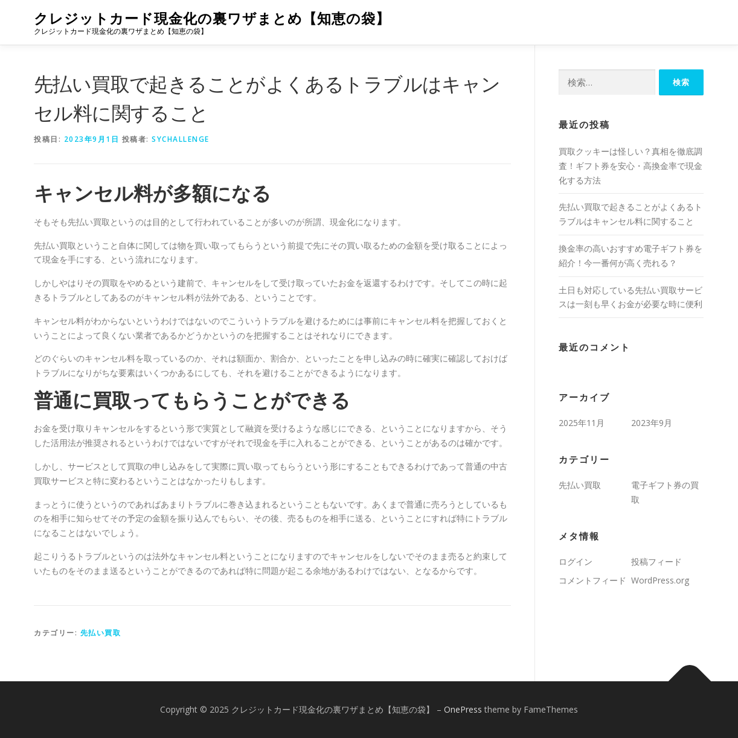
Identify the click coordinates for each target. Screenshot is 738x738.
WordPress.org (660, 580)
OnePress (463, 709)
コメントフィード (592, 580)
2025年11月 (582, 422)
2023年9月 (651, 422)
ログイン (575, 561)
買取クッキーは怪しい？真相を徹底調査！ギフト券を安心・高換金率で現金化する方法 (630, 165)
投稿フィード (656, 561)
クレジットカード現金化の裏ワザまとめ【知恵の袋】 (212, 18)
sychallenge (181, 139)
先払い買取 (100, 633)
